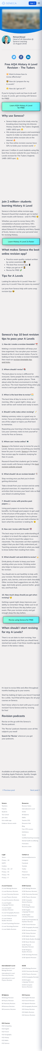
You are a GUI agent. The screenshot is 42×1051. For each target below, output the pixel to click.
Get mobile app (6, 820)
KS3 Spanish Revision (28, 1003)
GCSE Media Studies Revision (31, 939)
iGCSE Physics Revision (29, 974)
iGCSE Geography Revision (30, 977)
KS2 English (5, 1029)
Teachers (4, 806)
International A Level (28, 809)
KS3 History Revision (28, 1009)
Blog (23, 826)
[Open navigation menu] (39, 3)
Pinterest (25, 872)
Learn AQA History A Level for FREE (21, 106)
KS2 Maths (5, 1040)
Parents (4, 809)
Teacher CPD (26, 820)
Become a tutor (26, 846)
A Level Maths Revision (9, 929)
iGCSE (24, 812)
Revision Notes (26, 806)
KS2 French (5, 1031)
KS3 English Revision (28, 997)
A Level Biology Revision (9, 888)
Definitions (25, 832)
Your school (5, 814)
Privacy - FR (5, 875)
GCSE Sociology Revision (29, 954)
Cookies (4, 866)
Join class (5, 817)
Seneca (5, 446)
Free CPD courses (27, 829)
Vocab (24, 835)
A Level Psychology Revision (10, 923)
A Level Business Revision (10, 891)
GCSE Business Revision (29, 891)
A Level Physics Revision (9, 897)
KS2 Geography (6, 1034)
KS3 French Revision (28, 1000)
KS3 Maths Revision (28, 1012)
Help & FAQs (26, 875)
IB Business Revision (8, 1006)
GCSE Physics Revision (29, 897)
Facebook (25, 863)
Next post (35, 790)
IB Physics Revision (8, 1000)
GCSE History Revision (29, 933)
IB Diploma (25, 814)
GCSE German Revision (29, 930)
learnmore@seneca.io (29, 857)
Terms (4, 857)
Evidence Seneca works (9, 823)
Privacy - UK (5, 860)
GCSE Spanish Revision (29, 957)
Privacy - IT (5, 877)
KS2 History (5, 1037)
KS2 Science (5, 1043)
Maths (24, 817)
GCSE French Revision (29, 924)
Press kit (24, 877)
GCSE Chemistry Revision (30, 894)
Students (4, 812)
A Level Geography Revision (10, 913)
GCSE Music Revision (28, 942)
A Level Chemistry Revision (10, 894)
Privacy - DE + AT (7, 869)
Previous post (8, 790)
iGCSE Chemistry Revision (30, 971)
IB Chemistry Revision (8, 1003)
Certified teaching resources (30, 838)
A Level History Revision (9, 915)
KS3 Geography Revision (29, 1006)
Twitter (24, 869)
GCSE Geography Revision (30, 927)
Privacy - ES (5, 872)
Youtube (24, 866)
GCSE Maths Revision (28, 936)
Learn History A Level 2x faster (21, 241)
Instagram (25, 860)
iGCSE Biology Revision (29, 968)
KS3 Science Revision (28, 1015)
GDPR (4, 863)
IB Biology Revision (8, 997)
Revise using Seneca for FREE (21, 620)
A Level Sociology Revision (10, 926)
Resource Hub (26, 823)
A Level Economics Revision (10, 900)
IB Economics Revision (9, 1009)
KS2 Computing (6, 1026)
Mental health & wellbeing (30, 841)
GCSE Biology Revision (29, 888)
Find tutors (25, 843)
